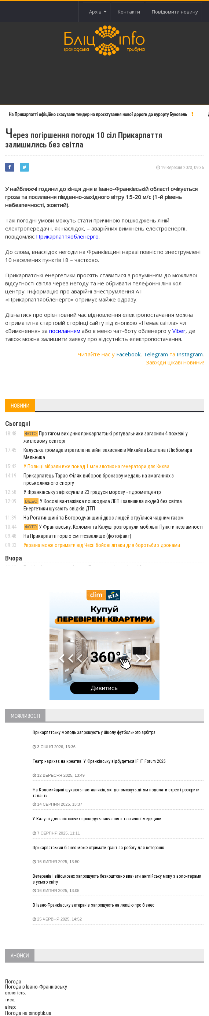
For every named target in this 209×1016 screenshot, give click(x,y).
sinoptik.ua (40, 1013)
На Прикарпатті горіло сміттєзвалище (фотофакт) (77, 536)
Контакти (129, 11)
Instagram (190, 354)
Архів (97, 12)
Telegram (155, 354)
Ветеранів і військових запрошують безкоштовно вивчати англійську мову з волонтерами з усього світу (117, 879)
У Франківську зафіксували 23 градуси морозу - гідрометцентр (92, 492)
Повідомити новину (175, 11)
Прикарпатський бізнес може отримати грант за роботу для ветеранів (98, 847)
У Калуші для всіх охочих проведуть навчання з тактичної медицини (97, 818)
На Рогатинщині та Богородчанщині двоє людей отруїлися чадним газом (103, 518)
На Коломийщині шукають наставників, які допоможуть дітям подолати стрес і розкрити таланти (116, 792)
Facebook (128, 354)
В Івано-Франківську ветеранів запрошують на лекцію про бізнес (93, 905)
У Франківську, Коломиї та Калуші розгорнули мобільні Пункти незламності (113, 527)
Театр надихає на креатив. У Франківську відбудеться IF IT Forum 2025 (99, 761)
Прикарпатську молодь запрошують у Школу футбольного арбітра (94, 732)
